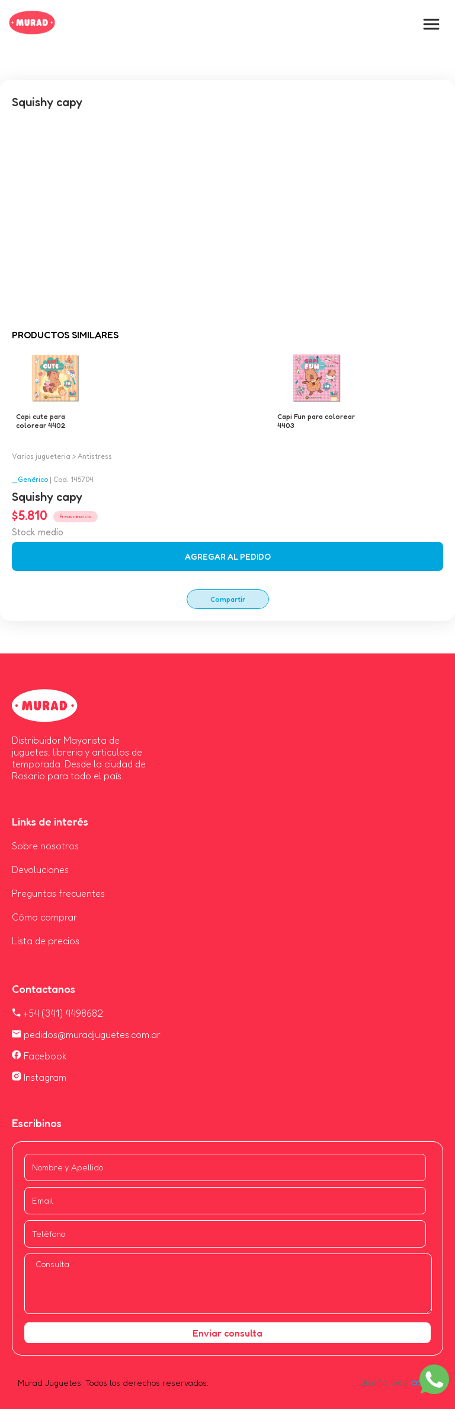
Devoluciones (40, 869)
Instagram (39, 1077)
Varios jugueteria (41, 456)
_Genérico (30, 479)
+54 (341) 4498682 (57, 1013)
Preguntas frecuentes (58, 893)
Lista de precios (45, 941)
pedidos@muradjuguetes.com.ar (86, 1034)
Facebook (39, 1056)
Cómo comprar (44, 917)
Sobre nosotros (45, 846)
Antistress (95, 456)
